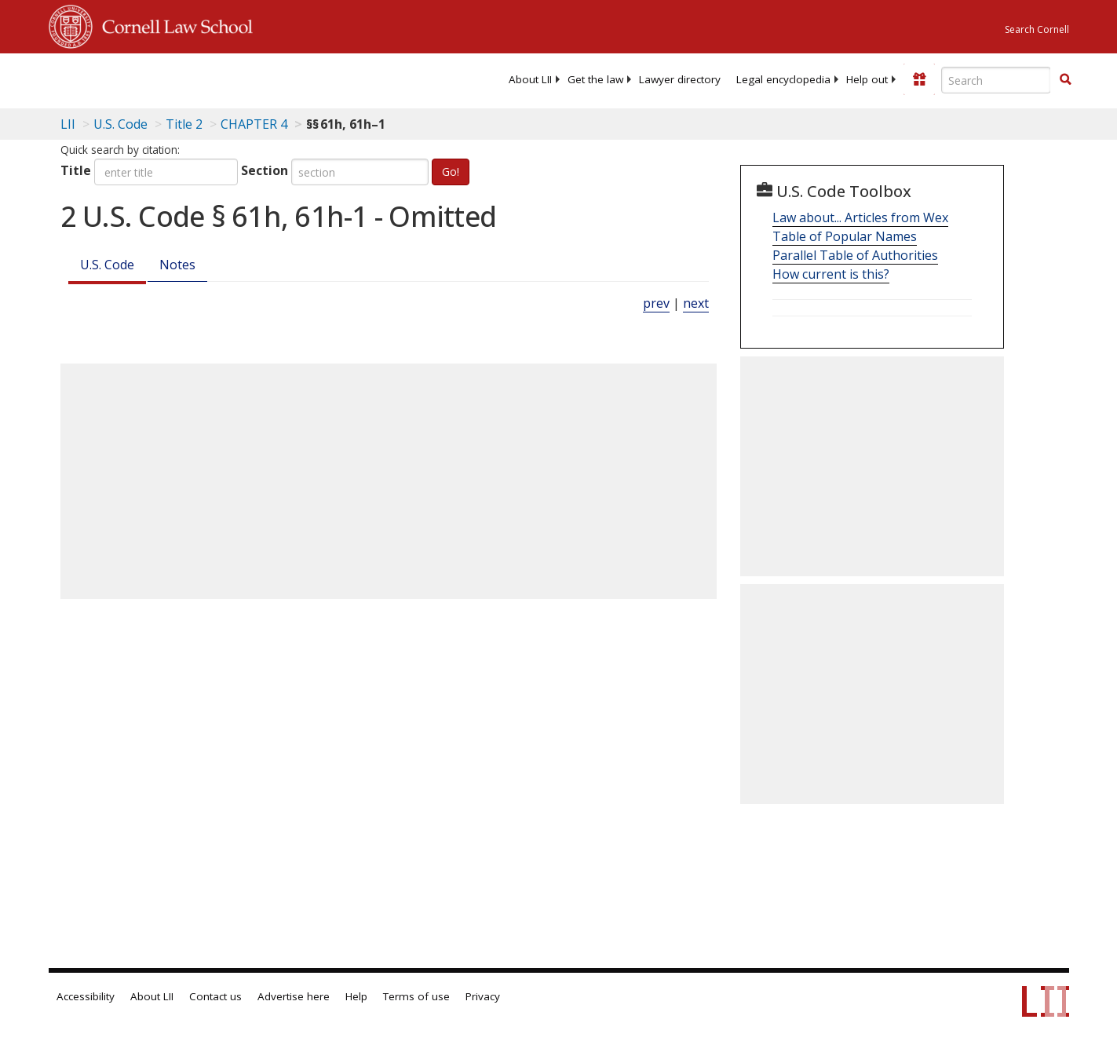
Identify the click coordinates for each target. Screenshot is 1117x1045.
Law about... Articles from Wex (860, 217)
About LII (530, 79)
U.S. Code (107, 264)
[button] (1065, 79)
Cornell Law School (173, 24)
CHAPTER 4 (254, 124)
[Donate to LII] (919, 79)
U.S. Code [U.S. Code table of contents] (120, 124)
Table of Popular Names (844, 236)
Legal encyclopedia (783, 79)
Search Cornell (1037, 29)
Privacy (482, 996)
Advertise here (293, 996)
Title (75, 170)
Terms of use (416, 996)
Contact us (215, 996)
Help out (867, 79)
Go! (450, 171)
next (696, 303)
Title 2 (184, 124)
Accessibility (86, 996)
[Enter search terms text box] (996, 80)
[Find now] (1065, 80)
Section (264, 170)
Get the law (595, 79)
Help (356, 996)
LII (67, 124)
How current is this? (830, 274)
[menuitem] (530, 79)
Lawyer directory (680, 79)
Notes (177, 264)
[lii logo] (225, 78)
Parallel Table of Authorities (855, 255)
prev (656, 303)
